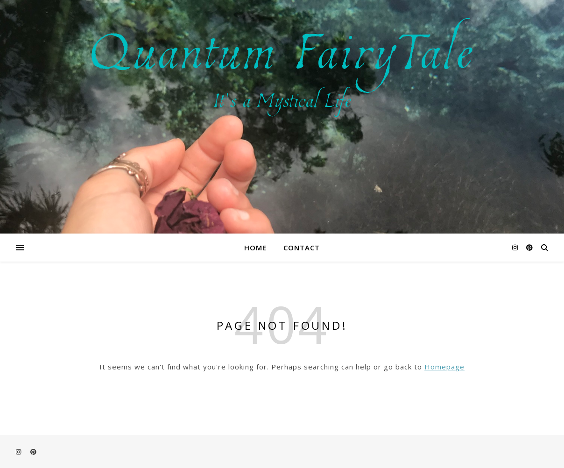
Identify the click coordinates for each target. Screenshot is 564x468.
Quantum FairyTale (282, 47)
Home (255, 247)
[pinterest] (529, 247)
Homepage (444, 366)
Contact (301, 247)
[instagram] (516, 247)
